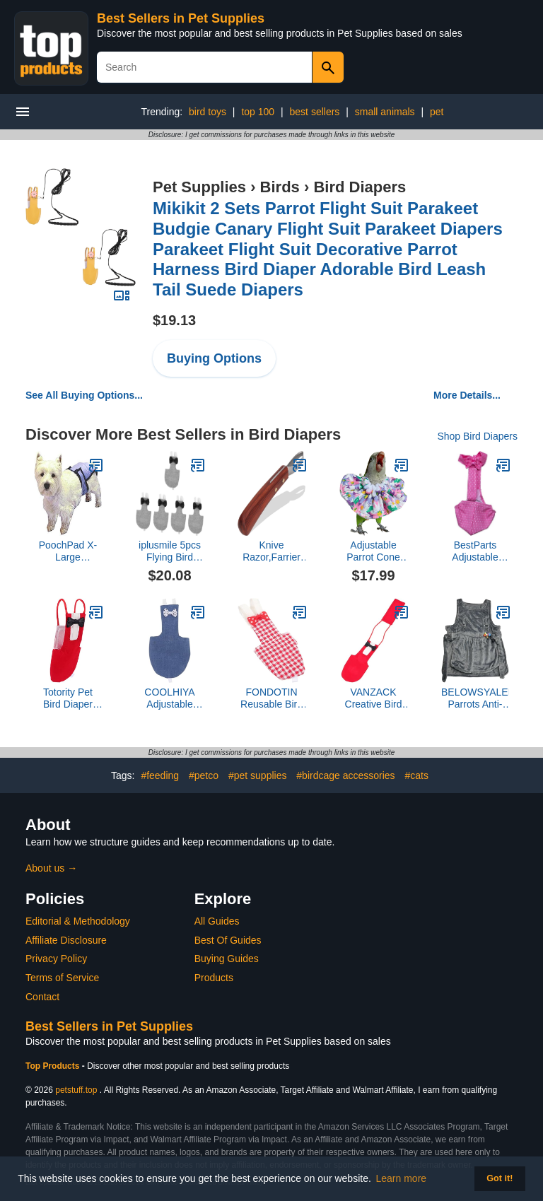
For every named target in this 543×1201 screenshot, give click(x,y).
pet (436, 111)
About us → (51, 868)
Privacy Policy (56, 958)
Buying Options (214, 358)
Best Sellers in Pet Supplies (180, 18)
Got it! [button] (499, 1178)
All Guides (217, 921)
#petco (203, 775)
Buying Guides (226, 958)
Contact (42, 996)
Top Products (53, 1066)
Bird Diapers (359, 187)
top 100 (257, 111)
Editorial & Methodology (77, 921)
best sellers (315, 111)
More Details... (467, 395)
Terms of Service (62, 977)
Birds (280, 187)
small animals (385, 111)
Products (213, 977)
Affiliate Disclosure (66, 940)
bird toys (207, 111)
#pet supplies (257, 775)
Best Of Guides (228, 940)
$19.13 (174, 320)
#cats (416, 775)
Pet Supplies (199, 187)
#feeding (160, 775)
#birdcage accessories (345, 775)
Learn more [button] (401, 1178)
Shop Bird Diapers (477, 436)
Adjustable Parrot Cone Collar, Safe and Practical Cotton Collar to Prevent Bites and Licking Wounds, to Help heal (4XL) (373, 551)
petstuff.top (76, 1090)
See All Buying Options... (84, 395)
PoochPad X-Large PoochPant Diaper (68, 551)
